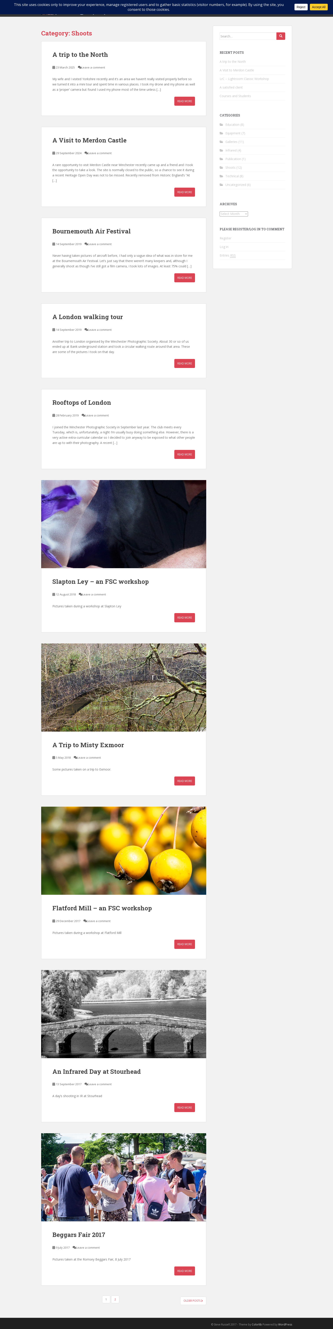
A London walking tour (87, 317)
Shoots (230, 167)
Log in (224, 247)
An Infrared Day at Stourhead (96, 1071)
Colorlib (257, 1324)
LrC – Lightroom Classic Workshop (244, 79)
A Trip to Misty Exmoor (88, 745)
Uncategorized (235, 185)
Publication (233, 159)
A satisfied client (231, 87)
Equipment (233, 133)
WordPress (285, 1324)
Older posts (193, 1301)
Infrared (231, 150)
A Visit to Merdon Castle (89, 140)
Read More (184, 101)
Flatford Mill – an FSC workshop (102, 908)
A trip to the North (80, 54)
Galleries (231, 142)
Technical (232, 176)
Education (232, 124)
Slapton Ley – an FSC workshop (100, 581)
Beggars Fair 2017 (78, 1235)
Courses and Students (235, 96)
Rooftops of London (81, 402)
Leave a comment (93, 67)
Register (225, 238)
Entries (228, 255)
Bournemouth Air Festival (91, 231)
